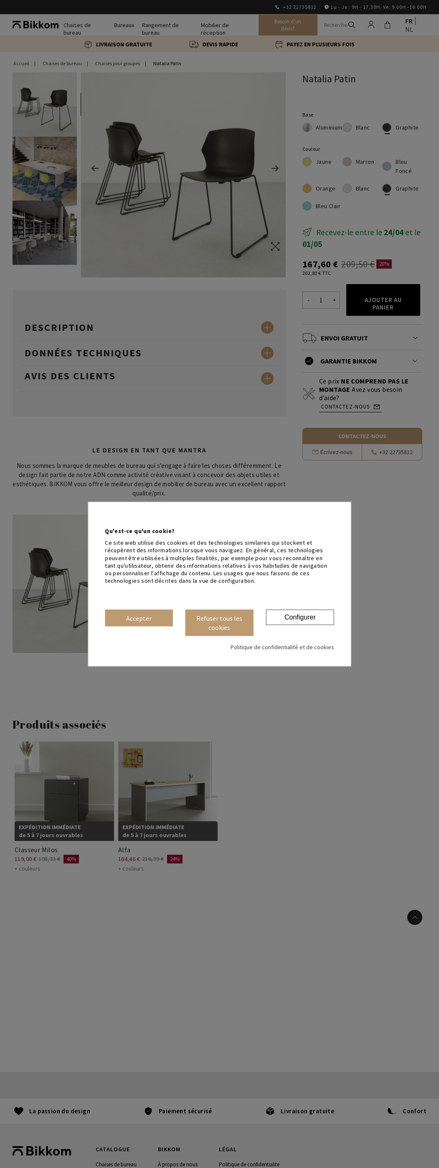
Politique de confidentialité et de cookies (282, 647)
